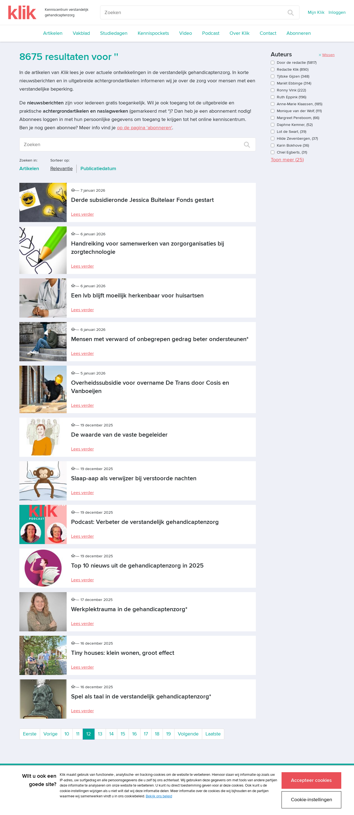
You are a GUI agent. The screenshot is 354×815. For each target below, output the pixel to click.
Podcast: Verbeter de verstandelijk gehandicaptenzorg (145, 522)
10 (66, 734)
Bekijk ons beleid (159, 795)
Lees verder (82, 214)
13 (100, 734)
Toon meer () (287, 160)
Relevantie (61, 169)
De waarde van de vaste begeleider (119, 435)
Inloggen (337, 12)
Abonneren (299, 33)
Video (185, 33)
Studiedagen (113, 33)
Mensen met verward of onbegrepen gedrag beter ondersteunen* (160, 339)
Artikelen (53, 33)
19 (168, 734)
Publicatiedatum (98, 169)
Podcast (210, 33)
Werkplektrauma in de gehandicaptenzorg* (129, 609)
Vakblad (81, 33)
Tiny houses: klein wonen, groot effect (122, 653)
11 (77, 734)
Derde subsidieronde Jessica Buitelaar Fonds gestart (142, 200)
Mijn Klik (316, 12)
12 (90, 733)
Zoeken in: (28, 160)
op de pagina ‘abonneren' (144, 128)
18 (157, 734)
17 (146, 734)
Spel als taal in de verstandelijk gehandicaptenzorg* (141, 696)
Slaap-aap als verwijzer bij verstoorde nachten (133, 478)
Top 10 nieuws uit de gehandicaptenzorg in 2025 (137, 565)
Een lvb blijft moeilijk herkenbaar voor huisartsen (137, 295)
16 (134, 734)
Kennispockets (153, 33)
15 (123, 734)
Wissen (326, 54)
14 (111, 734)
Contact (268, 33)
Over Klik (239, 33)
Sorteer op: (59, 160)
